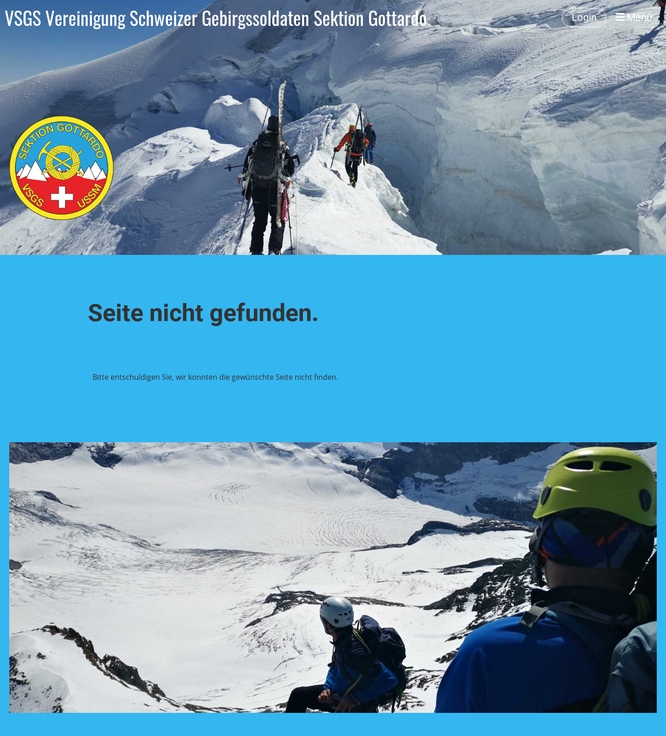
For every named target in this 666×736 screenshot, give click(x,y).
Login (584, 17)
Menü (634, 17)
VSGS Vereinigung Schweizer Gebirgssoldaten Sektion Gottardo (216, 18)
